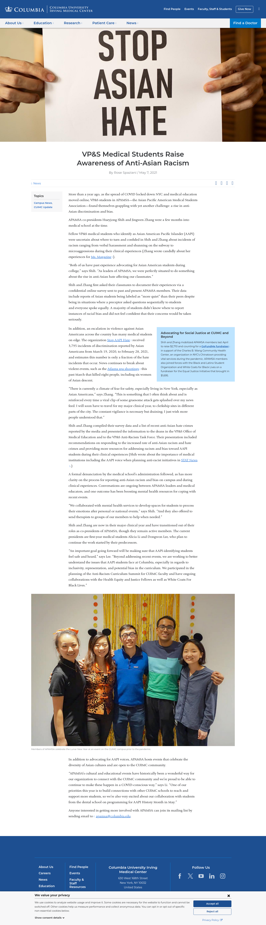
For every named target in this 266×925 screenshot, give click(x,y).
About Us (45, 867)
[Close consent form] (228, 895)
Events (192, 9)
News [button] (127, 23)
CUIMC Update (42, 207)
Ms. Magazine (102, 257)
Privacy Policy (212, 920)
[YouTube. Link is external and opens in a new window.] (201, 876)
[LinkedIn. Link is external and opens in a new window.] (212, 876)
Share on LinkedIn (227, 183)
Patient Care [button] (100, 23)
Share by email (232, 183)
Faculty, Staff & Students (217, 9)
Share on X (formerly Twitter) (221, 183)
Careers (44, 873)
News (36, 183)
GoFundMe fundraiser (202, 346)
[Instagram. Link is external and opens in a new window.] (222, 876)
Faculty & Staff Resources (80, 881)
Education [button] (42, 23)
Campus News (42, 203)
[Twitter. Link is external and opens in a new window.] (190, 876)
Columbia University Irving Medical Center (111, 846)
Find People (176, 9)
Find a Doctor (246, 23)
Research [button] (70, 23)
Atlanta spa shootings (124, 369)
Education (46, 886)
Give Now (245, 9)
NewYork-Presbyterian (157, 849)
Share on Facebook (216, 183)
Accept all (212, 903)
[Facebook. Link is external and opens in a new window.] (179, 876)
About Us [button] (14, 23)
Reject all (212, 911)
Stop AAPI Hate (119, 340)
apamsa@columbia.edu (113, 816)
